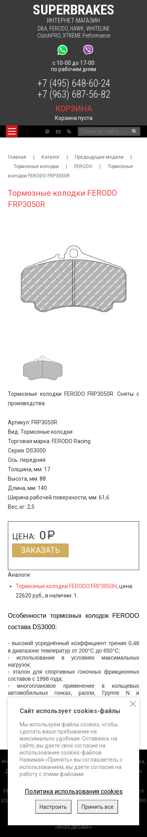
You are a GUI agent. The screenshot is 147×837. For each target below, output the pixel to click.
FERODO (58, 28)
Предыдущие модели (99, 157)
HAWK (77, 28)
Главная (17, 157)
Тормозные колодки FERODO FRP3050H (66, 586)
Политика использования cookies (74, 791)
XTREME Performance (86, 35)
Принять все (98, 807)
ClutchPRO (48, 35)
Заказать (40, 550)
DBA (42, 28)
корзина (73, 109)
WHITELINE (98, 28)
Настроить (53, 807)
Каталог (51, 157)
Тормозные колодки (36, 166)
